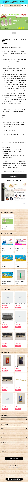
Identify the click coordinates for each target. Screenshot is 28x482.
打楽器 (2, 438)
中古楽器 (3, 451)
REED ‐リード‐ (5, 433)
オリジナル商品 (5, 424)
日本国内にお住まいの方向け (14, 180)
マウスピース (4, 447)
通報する (25, 203)
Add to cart (14, 176)
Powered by (14, 467)
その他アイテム (4, 442)
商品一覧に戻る (14, 458)
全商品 (2, 419)
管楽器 (2, 429)
